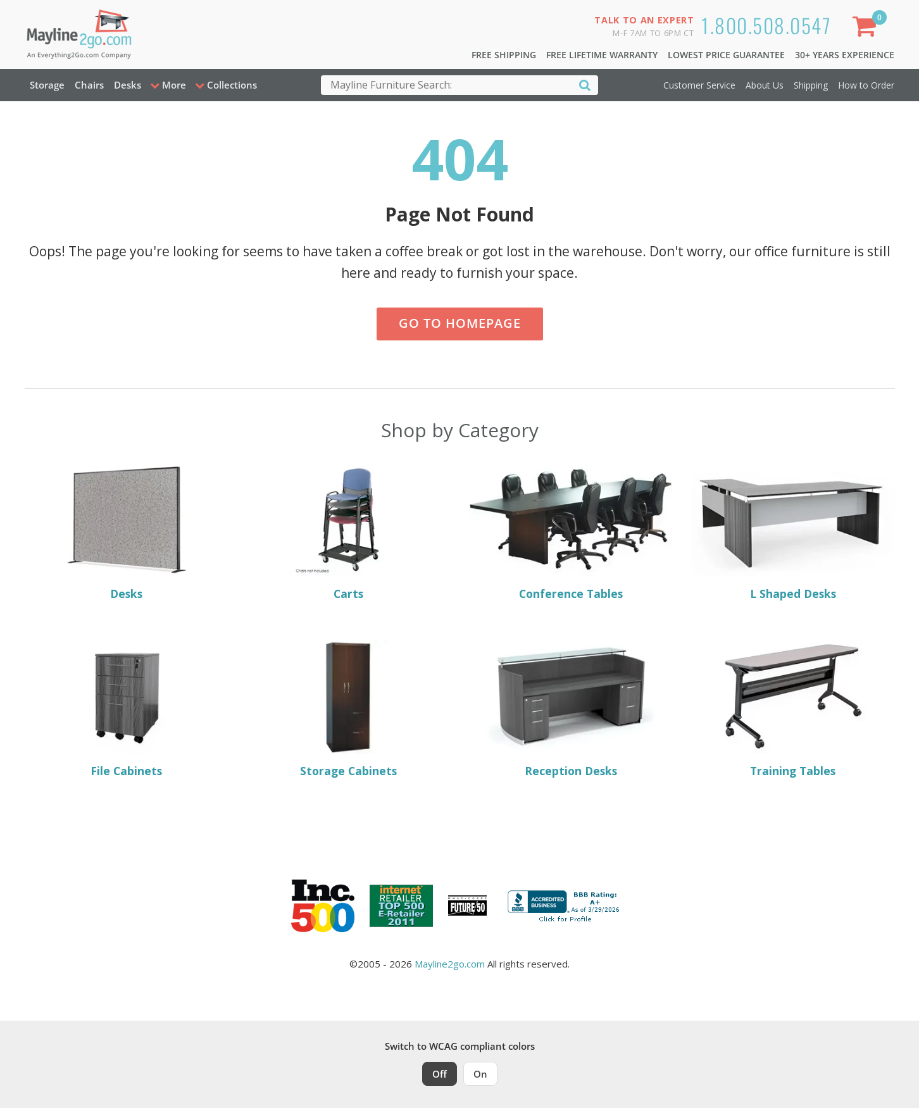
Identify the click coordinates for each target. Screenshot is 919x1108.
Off (439, 1074)
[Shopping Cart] (866, 29)
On (480, 1074)
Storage (47, 84)
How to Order (866, 85)
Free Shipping (504, 55)
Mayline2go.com (450, 963)
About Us (765, 85)
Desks (127, 84)
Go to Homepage (460, 323)
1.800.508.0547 (766, 25)
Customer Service (699, 85)
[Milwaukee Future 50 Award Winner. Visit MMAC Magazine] (467, 905)
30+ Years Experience (844, 55)
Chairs (89, 84)
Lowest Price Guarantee (726, 55)
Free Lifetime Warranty (602, 55)
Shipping (811, 85)
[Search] (584, 84)
